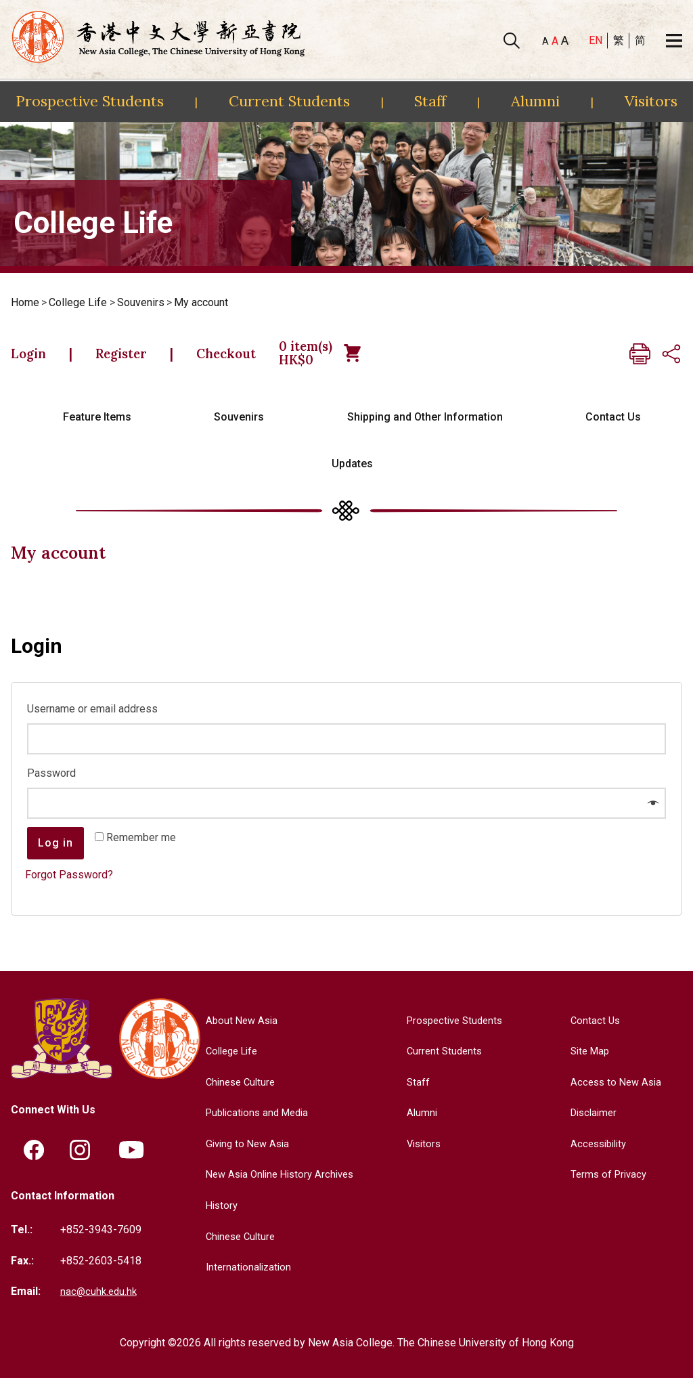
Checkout (264, 358)
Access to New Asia (614, 1091)
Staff (430, 100)
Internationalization (245, 1276)
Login (34, 358)
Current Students (289, 100)
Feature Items (97, 427)
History (217, 1215)
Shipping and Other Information (425, 427)
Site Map (587, 1060)
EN (595, 40)
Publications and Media (255, 1122)
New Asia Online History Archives (279, 1184)
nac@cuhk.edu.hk (100, 1302)
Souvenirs (140, 302)
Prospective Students (90, 100)
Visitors (651, 100)
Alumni (535, 100)
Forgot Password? (69, 884)
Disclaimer (591, 1122)
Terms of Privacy (606, 1184)
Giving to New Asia (244, 1153)
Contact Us (613, 427)
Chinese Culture (237, 1091)
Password (55, 782)
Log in (55, 852)
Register (141, 358)
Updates (352, 473)
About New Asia (237, 1029)
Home (25, 302)
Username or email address (96, 718)
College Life (78, 302)
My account (201, 302)
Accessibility (597, 1153)
